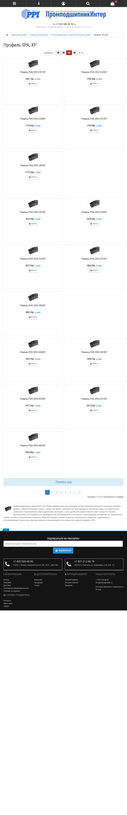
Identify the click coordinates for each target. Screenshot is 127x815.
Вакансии (68, 585)
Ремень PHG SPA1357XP (94, 258)
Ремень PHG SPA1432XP (33, 398)
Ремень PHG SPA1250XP (33, 118)
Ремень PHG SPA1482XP (33, 445)
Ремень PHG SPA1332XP (33, 258)
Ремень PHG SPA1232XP (94, 72)
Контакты (7, 600)
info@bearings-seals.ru (104, 582)
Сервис (6, 606)
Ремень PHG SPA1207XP (33, 72)
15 (81, 53)
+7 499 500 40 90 (63, 24)
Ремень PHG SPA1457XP (94, 398)
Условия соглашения (12, 591)
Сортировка (49, 53)
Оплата (6, 580)
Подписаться (63, 550)
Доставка (7, 585)
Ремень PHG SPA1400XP (33, 352)
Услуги (36, 585)
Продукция (38, 582)
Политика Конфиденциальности (16, 588)
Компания (7, 582)
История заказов (71, 582)
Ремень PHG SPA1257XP (94, 118)
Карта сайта (8, 603)
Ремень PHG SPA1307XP (33, 212)
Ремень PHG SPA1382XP (33, 305)
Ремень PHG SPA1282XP (33, 165)
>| (79, 492)
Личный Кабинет (71, 580)
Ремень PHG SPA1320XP (94, 212)
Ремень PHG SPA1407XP (94, 352)
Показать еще (63, 481)
